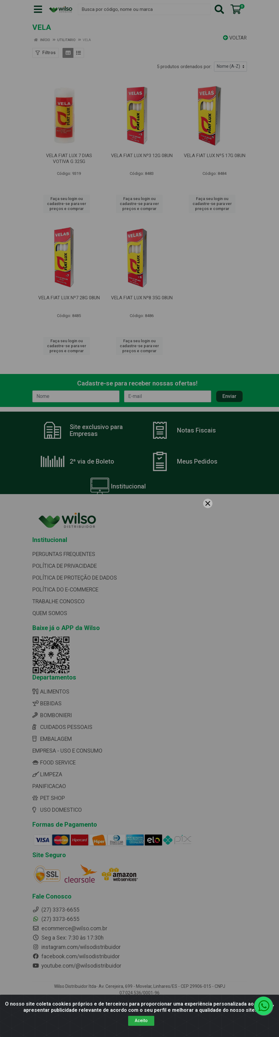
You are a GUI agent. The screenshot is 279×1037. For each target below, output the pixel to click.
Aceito (141, 1020)
